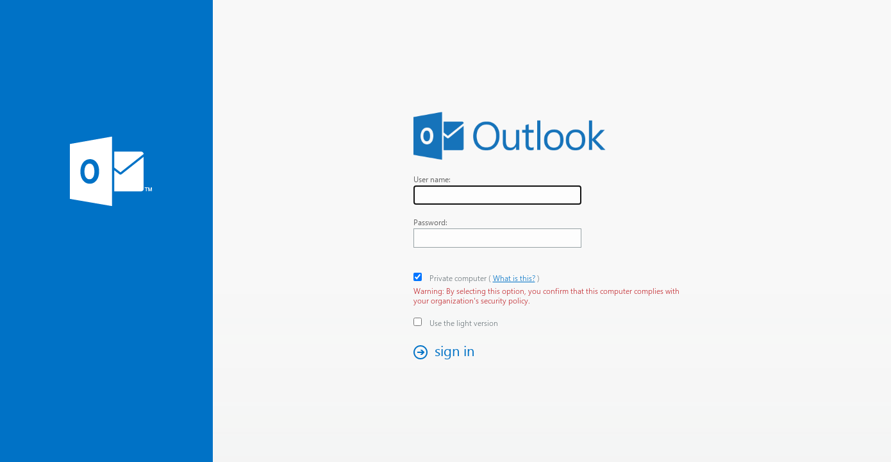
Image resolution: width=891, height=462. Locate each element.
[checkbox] (417, 277)
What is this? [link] (514, 278)
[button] (447, 352)
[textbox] (497, 195)
